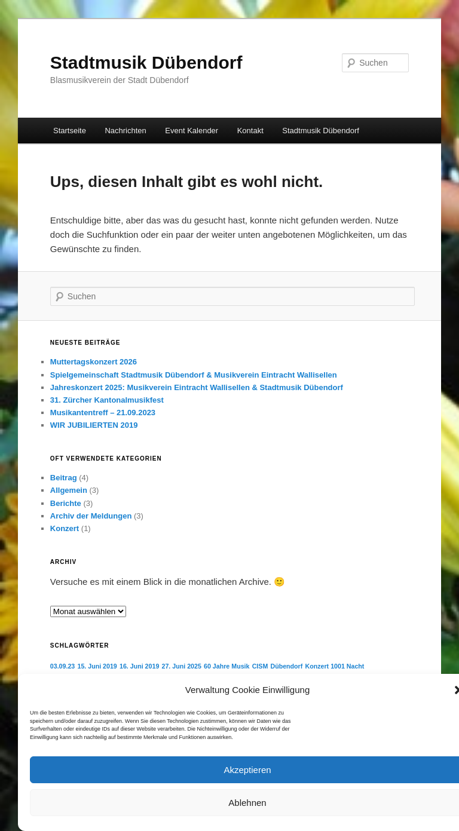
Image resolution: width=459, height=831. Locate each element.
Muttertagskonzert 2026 (93, 361)
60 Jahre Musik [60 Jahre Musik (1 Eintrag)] (226, 666)
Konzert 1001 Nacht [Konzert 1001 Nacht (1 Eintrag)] (335, 666)
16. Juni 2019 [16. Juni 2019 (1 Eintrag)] (139, 666)
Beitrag (63, 477)
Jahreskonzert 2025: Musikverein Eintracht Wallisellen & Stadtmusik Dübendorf (196, 387)
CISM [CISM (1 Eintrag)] (260, 666)
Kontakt (250, 130)
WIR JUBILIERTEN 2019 (94, 425)
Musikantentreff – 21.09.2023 (102, 412)
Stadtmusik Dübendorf (146, 62)
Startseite (69, 130)
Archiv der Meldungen (91, 515)
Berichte (65, 503)
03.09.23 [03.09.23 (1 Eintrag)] (62, 666)
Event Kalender (191, 130)
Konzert (64, 528)
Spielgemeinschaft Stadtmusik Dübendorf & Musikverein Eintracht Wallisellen (193, 374)
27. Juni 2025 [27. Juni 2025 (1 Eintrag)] (181, 666)
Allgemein (68, 490)
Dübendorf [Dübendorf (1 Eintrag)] (286, 666)
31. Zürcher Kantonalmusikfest (107, 399)
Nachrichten (125, 130)
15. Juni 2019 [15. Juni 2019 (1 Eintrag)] (97, 666)
